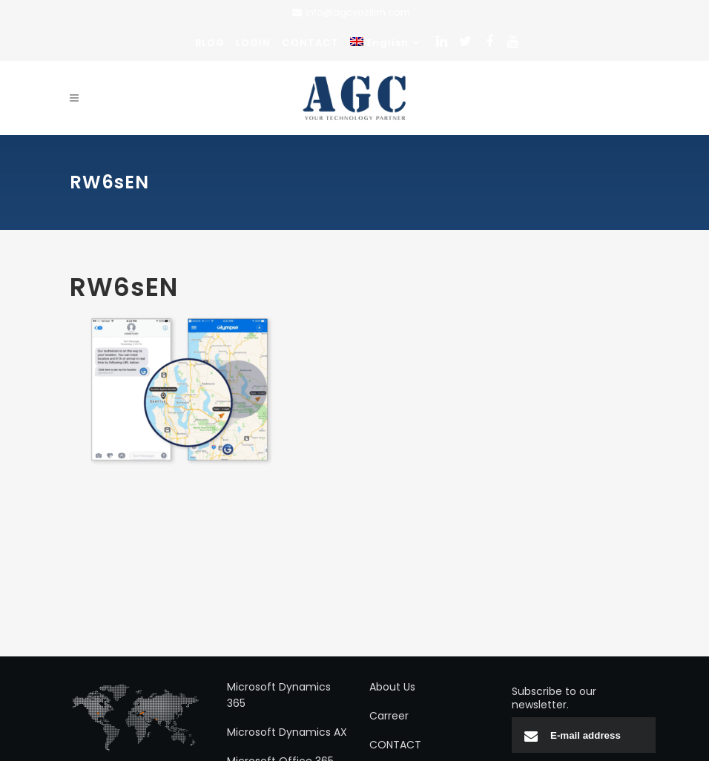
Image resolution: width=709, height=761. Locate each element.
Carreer (389, 715)
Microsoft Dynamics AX (287, 732)
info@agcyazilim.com (358, 12)
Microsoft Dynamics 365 (279, 695)
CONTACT (310, 43)
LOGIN (253, 43)
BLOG (210, 43)
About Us (392, 686)
